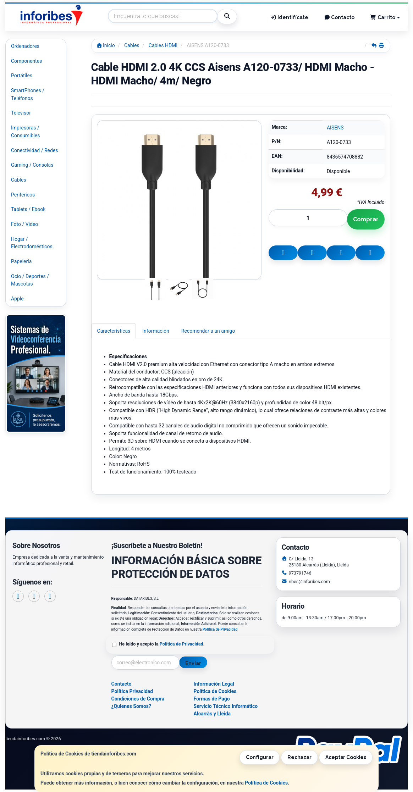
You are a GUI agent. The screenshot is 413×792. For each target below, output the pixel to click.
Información (155, 331)
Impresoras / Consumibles (25, 131)
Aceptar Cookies (345, 757)
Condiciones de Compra (138, 699)
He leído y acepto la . (162, 644)
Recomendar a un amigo (208, 331)
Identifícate (289, 17)
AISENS (335, 128)
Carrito (385, 17)
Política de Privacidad (220, 629)
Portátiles (21, 75)
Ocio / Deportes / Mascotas (30, 280)
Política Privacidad (132, 691)
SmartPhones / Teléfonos (27, 94)
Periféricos (23, 195)
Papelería (21, 261)
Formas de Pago (212, 699)
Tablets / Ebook (28, 209)
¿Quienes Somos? (131, 706)
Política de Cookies (266, 783)
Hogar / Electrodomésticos (32, 243)
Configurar (260, 757)
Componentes (26, 61)
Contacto (339, 17)
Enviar (193, 663)
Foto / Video (24, 224)
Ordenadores (25, 46)
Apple (17, 298)
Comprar (366, 219)
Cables (18, 180)
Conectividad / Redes (34, 150)
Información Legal (214, 684)
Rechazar (299, 757)
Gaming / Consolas (32, 165)
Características (114, 331)
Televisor (21, 113)
